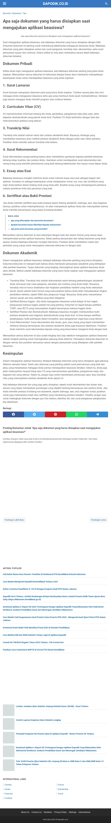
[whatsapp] (76, 414)
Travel (60, 793)
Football (8, 798)
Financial (8, 793)
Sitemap (72, 812)
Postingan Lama (98, 520)
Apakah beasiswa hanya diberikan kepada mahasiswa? (36, 225)
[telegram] (97, 414)
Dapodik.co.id (55, 4)
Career (7, 789)
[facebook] (13, 414)
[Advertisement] (55, 543)
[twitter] (34, 414)
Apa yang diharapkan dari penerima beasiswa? (32, 220)
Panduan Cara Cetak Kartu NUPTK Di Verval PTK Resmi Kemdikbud (33, 650)
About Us (25, 812)
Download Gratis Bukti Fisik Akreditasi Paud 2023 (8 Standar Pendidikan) (36, 627)
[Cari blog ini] (106, 3)
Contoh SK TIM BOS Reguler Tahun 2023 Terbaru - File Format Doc (33, 642)
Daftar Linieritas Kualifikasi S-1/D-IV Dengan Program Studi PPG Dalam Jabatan (40, 589)
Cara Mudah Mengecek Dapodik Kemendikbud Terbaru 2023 (30, 581)
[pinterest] (55, 414)
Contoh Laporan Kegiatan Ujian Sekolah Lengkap (38, 720)
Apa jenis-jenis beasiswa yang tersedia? (29, 229)
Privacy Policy (60, 812)
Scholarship (63, 789)
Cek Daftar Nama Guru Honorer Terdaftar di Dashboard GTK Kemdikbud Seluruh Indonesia (44, 574)
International (84, 812)
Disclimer (48, 812)
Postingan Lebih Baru (14, 520)
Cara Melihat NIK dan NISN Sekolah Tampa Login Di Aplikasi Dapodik (34, 635)
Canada (8, 785)
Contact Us (36, 812)
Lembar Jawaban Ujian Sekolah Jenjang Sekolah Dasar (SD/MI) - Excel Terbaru (52, 706)
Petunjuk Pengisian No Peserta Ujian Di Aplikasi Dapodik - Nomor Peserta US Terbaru (55, 734)
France (61, 785)
